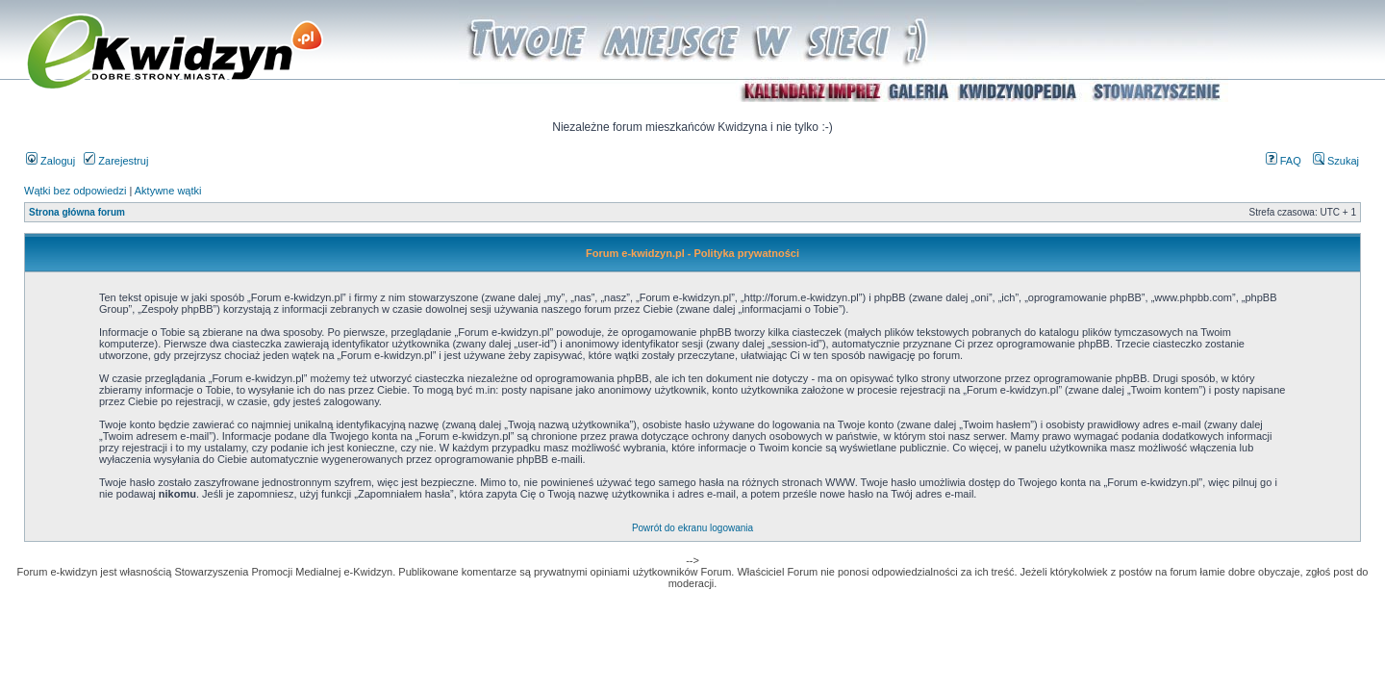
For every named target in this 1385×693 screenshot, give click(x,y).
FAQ (1283, 161)
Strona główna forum (77, 212)
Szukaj (1336, 161)
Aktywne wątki (168, 190)
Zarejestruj (116, 161)
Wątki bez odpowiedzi (75, 190)
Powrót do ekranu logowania (692, 528)
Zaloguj (50, 161)
